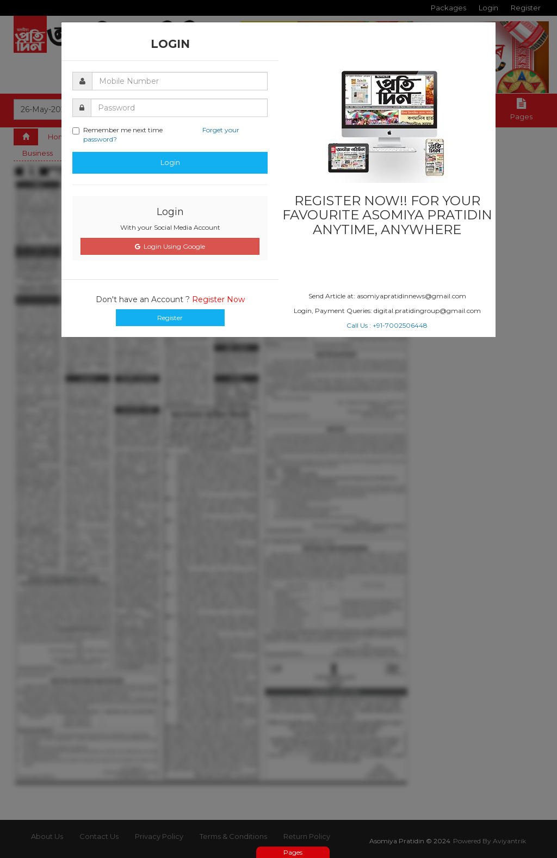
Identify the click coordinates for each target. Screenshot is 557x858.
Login (170, 162)
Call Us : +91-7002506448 (387, 325)
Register (170, 318)
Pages (292, 852)
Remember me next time (155, 134)
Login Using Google (170, 246)
